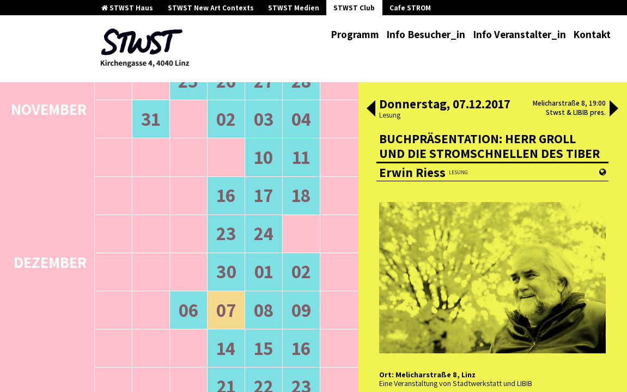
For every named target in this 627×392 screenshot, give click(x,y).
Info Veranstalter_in (519, 34)
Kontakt (592, 34)
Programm (355, 34)
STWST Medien (293, 8)
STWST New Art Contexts (211, 8)
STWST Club (354, 8)
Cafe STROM (410, 8)
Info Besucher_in (425, 34)
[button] (371, 109)
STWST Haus (127, 8)
